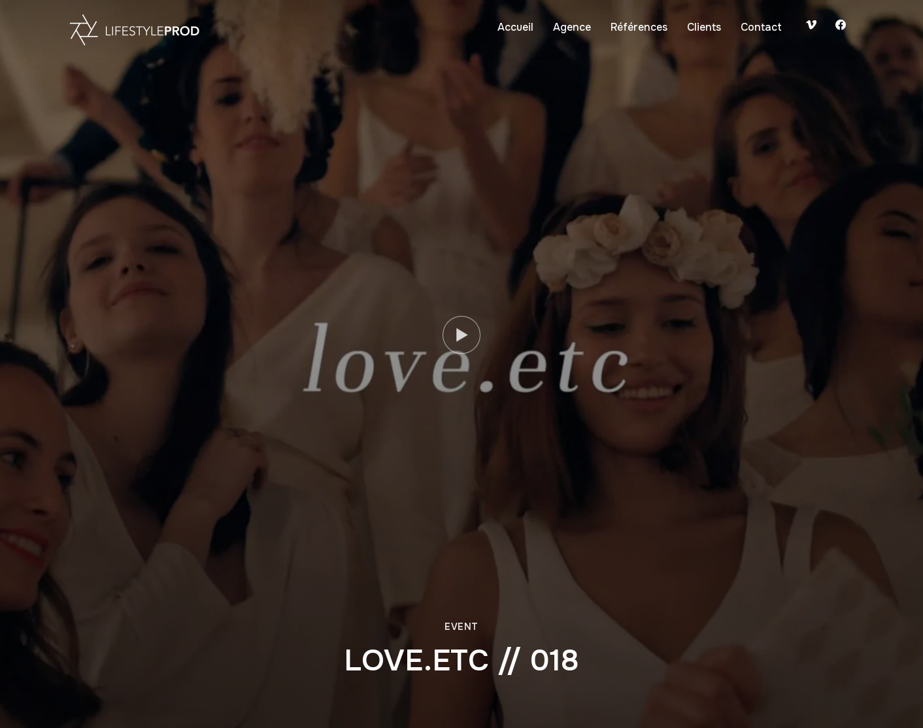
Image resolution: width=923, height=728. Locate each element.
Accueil (515, 27)
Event (461, 627)
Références (639, 27)
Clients (704, 27)
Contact (761, 27)
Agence (572, 27)
